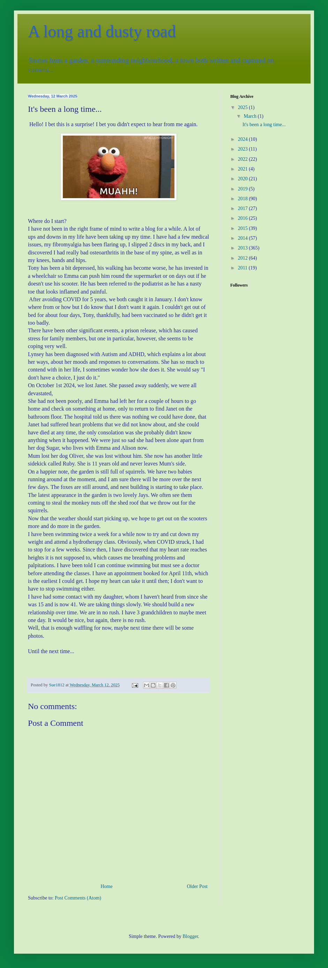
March (251, 116)
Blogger (190, 936)
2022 (243, 159)
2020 (243, 178)
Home (106, 886)
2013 (243, 248)
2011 (243, 267)
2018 (243, 198)
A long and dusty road (102, 31)
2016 (243, 218)
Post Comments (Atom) (78, 898)
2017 (243, 208)
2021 (243, 169)
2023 (243, 149)
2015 (243, 228)
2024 (243, 139)
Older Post (197, 886)
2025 (243, 107)
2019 (243, 189)
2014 (243, 238)
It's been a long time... (264, 124)
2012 (243, 258)
